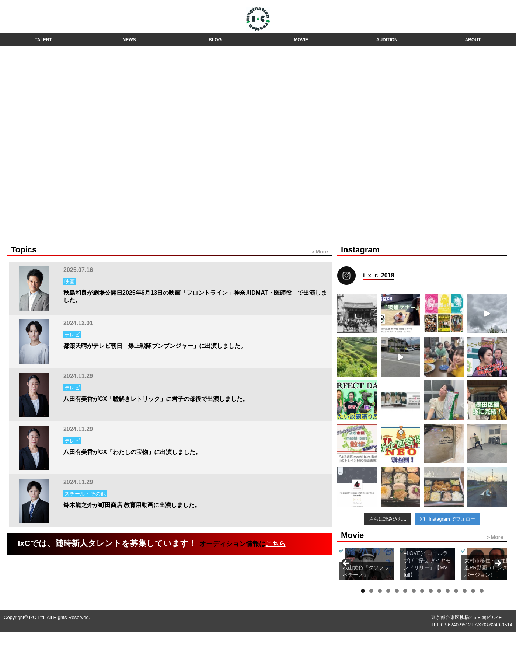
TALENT (43, 39)
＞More (319, 252)
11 (448, 591)
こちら (276, 544)
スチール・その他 (85, 494)
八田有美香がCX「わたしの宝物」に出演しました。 (132, 452)
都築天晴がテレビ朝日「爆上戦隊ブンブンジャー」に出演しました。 (154, 346)
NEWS (129, 39)
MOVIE (301, 39)
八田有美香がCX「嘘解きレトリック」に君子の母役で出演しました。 (155, 399)
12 (456, 591)
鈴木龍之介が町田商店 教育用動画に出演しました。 (132, 505)
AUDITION (387, 39)
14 (473, 591)
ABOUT (473, 39)
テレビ (72, 335)
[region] (422, 565)
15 (482, 591)
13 (465, 591)
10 (439, 591)
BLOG (215, 39)
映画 (69, 281)
